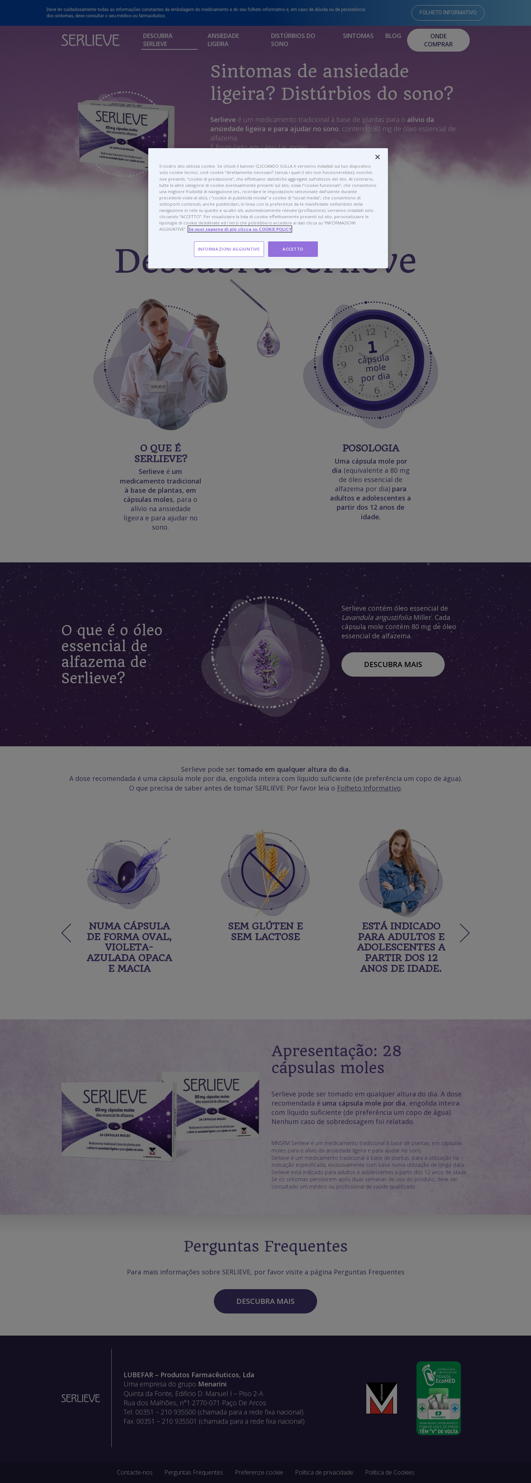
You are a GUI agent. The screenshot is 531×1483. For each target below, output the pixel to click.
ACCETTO (292, 249)
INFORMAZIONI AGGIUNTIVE (229, 249)
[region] (268, 208)
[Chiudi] (377, 157)
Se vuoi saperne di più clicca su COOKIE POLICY (239, 229)
